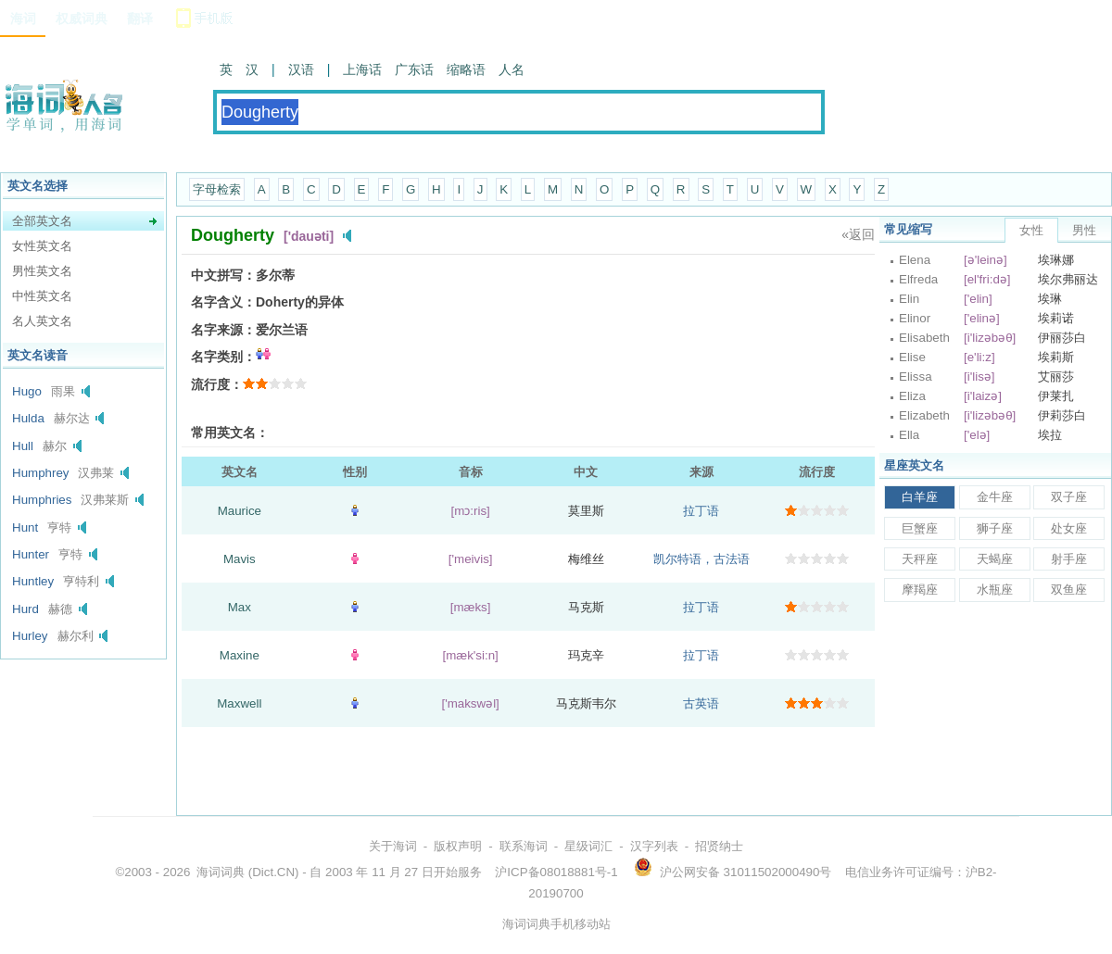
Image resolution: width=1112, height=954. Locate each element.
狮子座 (995, 528)
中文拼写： (223, 275)
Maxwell (239, 703)
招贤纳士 (719, 846)
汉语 (301, 69)
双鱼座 (1069, 589)
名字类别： (223, 356)
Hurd (25, 609)
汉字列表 (654, 846)
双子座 (1069, 497)
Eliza (912, 396)
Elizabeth (924, 415)
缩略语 (466, 69)
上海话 (362, 69)
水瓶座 (995, 589)
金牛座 (995, 497)
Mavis (239, 559)
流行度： (217, 384)
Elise (912, 357)
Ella (909, 435)
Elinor (914, 318)
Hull (22, 446)
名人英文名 (42, 321)
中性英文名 (42, 296)
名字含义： (223, 302)
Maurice (239, 511)
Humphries (41, 500)
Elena (914, 260)
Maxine (239, 655)
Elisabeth (924, 338)
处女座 (1069, 528)
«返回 (858, 234)
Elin (909, 299)
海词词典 (220, 872)
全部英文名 (42, 221)
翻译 (140, 18)
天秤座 (920, 559)
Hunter (30, 554)
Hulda (28, 418)
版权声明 (458, 846)
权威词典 (81, 18)
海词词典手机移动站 (556, 924)
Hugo (27, 391)
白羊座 (920, 497)
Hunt (25, 527)
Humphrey (40, 473)
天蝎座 (995, 559)
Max (239, 607)
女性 (1031, 230)
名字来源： (223, 329)
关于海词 (393, 846)
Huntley (33, 581)
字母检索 (217, 189)
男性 (1084, 230)
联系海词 (523, 846)
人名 (511, 69)
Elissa (915, 376)
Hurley (30, 636)
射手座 (1069, 559)
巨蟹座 (920, 528)
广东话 (414, 69)
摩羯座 (920, 589)
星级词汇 (588, 846)
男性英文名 (42, 271)
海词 (23, 18)
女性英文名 (42, 246)
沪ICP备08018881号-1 (556, 872)
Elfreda (918, 279)
